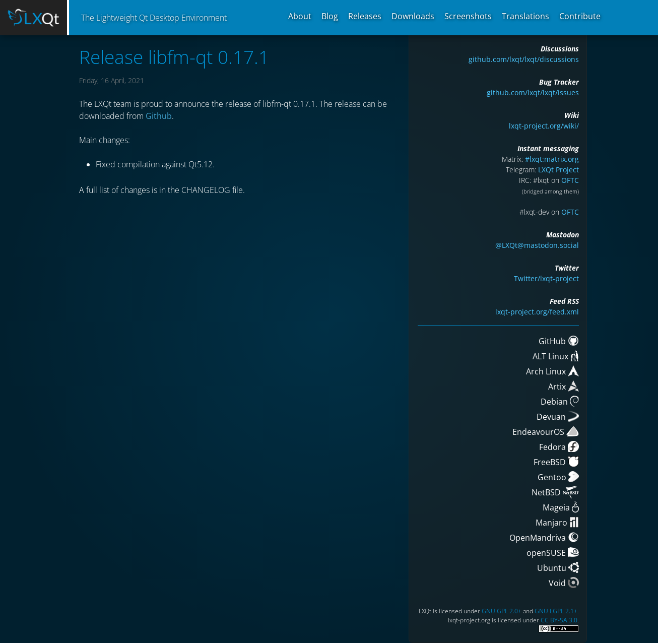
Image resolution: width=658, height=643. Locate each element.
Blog (329, 16)
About (299, 16)
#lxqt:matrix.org (552, 159)
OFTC (570, 180)
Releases (364, 16)
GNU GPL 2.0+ (501, 611)
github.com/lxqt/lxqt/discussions (524, 59)
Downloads (412, 16)
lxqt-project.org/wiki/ (544, 126)
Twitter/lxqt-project (546, 278)
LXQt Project (558, 169)
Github (159, 115)
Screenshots (468, 16)
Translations (525, 16)
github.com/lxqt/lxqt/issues (533, 92)
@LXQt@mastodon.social (537, 245)
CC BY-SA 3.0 (559, 620)
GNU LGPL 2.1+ (556, 611)
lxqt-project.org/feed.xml (537, 311)
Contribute (580, 16)
